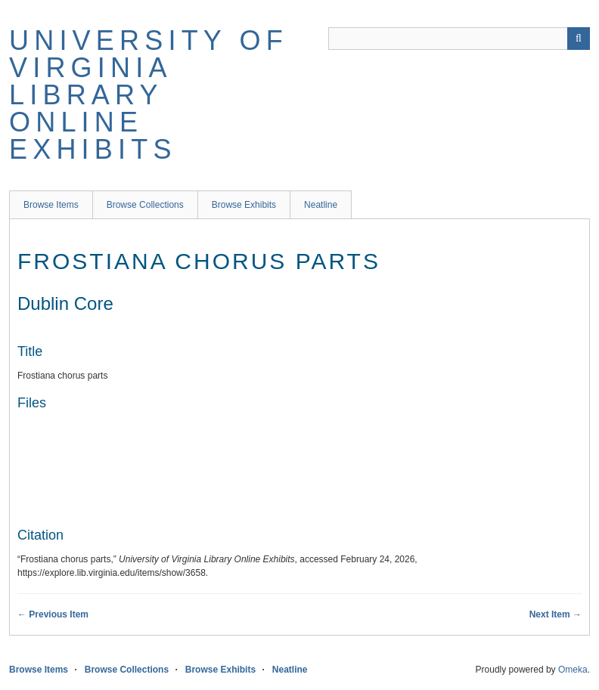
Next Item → (555, 614)
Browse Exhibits (244, 205)
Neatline (320, 205)
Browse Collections (145, 205)
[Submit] (578, 38)
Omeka (573, 669)
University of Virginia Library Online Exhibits (148, 95)
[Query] (459, 38)
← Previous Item (52, 614)
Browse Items (51, 205)
